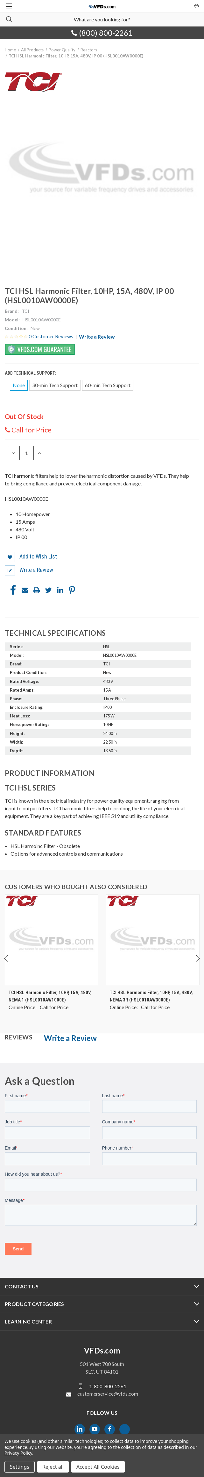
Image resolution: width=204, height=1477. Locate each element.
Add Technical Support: (31, 373)
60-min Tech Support (107, 385)
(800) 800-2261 (102, 32)
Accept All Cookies (98, 1466)
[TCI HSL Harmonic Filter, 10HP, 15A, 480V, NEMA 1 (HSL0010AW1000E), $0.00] (51, 940)
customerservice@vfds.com (107, 1394)
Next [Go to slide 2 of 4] (197, 964)
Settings (19, 1466)
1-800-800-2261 (107, 1386)
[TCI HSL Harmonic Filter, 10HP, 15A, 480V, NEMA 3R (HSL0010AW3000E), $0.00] (152, 940)
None (19, 385)
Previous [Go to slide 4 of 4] (6, 964)
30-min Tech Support (55, 385)
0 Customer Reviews (51, 336)
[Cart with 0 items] (196, 6)
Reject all (53, 1466)
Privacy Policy (18, 1453)
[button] (94, 337)
